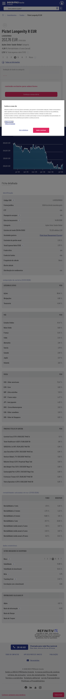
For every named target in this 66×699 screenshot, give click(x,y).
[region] (33, 118)
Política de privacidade (10, 124)
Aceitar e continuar (41, 130)
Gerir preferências (23, 130)
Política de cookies (9, 122)
